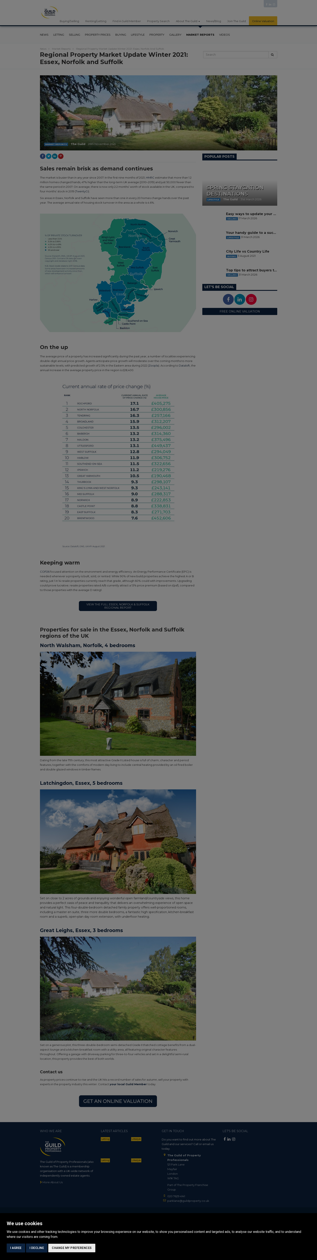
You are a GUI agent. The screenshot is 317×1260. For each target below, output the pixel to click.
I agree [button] (16, 1248)
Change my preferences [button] (72, 1248)
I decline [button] (37, 1248)
